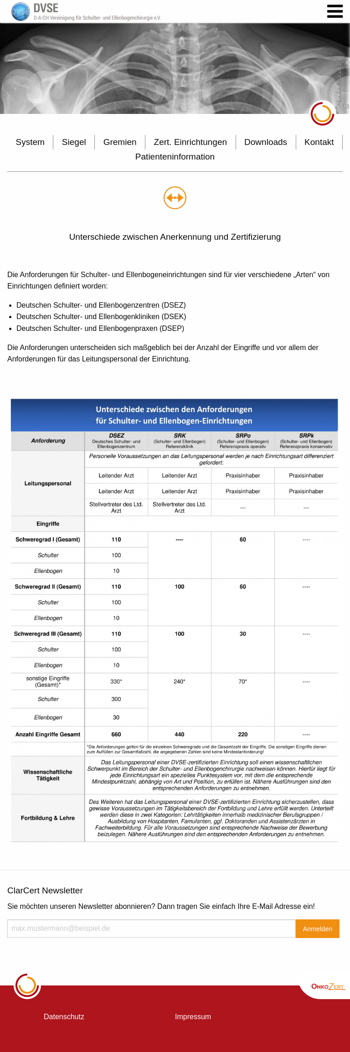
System (30, 142)
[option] (175, 68)
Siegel (74, 142)
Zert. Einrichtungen (190, 142)
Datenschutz (64, 1017)
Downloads (265, 142)
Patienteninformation (175, 156)
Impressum (193, 1017)
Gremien (120, 142)
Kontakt (319, 142)
